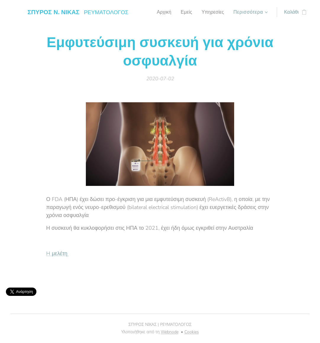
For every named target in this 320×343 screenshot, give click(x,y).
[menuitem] (162, 12)
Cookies (191, 332)
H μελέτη (57, 253)
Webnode (170, 332)
